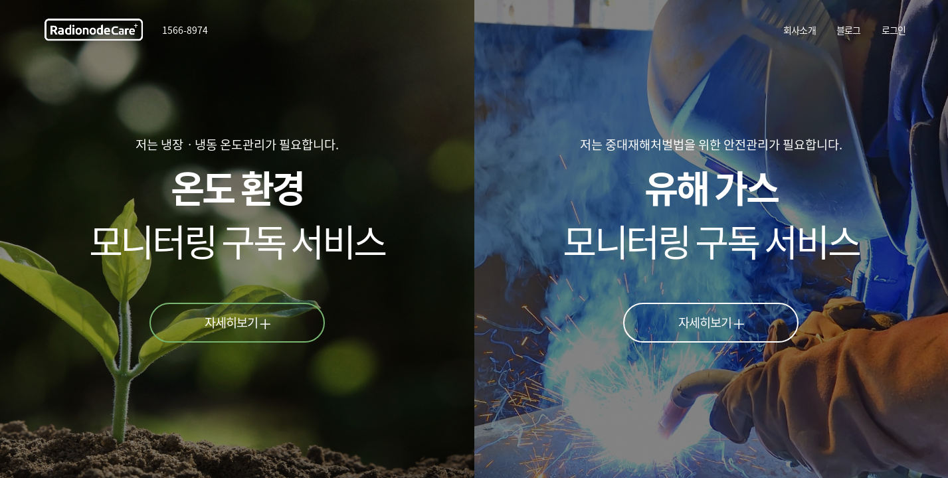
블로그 (848, 30)
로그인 (894, 30)
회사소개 (799, 30)
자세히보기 (238, 322)
